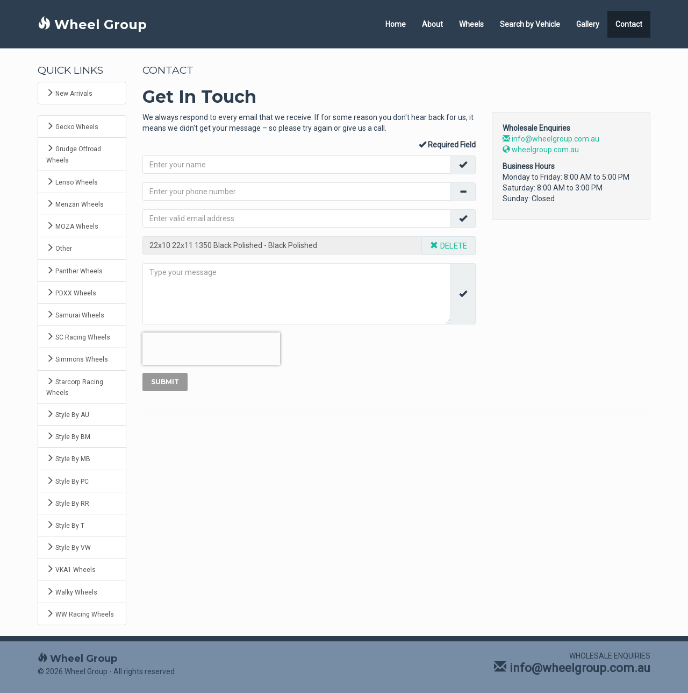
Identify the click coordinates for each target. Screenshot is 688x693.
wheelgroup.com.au (541, 149)
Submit (165, 382)
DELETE (448, 246)
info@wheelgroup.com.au (551, 139)
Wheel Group (92, 24)
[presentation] (211, 349)
